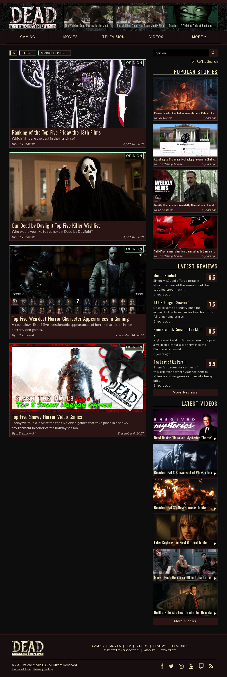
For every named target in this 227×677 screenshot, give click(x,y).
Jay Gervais (165, 118)
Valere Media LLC (35, 665)
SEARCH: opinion (53, 53)
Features (180, 646)
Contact (168, 650)
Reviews (159, 646)
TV (129, 646)
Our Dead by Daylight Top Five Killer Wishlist (56, 225)
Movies (115, 646)
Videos (142, 646)
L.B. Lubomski (25, 144)
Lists (26, 53)
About (149, 650)
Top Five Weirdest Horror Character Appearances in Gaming (70, 318)
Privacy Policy (43, 669)
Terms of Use (21, 669)
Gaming (98, 646)
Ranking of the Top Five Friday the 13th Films (56, 132)
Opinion (134, 62)
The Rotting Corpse (170, 164)
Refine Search (207, 61)
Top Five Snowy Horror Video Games (47, 417)
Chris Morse (165, 210)
